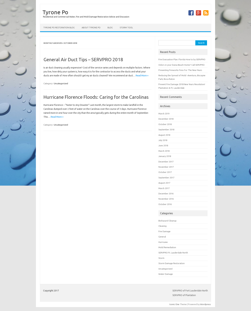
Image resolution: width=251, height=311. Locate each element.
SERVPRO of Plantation (184, 295)
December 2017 (165, 161)
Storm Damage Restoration (171, 263)
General (162, 236)
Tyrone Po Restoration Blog (59, 27)
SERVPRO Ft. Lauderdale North (173, 252)
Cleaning (162, 226)
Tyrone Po (55, 12)
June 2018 (163, 145)
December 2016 (165, 193)
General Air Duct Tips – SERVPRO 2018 (83, 59)
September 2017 (166, 177)
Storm (161, 258)
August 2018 (164, 135)
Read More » (142, 75)
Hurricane (163, 242)
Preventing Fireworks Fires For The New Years (180, 70)
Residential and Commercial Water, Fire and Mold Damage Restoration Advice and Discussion (86, 17)
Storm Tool (126, 27)
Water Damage (165, 274)
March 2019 (163, 113)
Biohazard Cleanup (167, 221)
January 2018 (164, 156)
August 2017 (164, 183)
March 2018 (163, 151)
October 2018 (165, 124)
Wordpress (205, 304)
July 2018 (162, 140)
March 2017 (163, 188)
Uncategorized (61, 83)
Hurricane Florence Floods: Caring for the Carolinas (96, 97)
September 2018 (166, 129)
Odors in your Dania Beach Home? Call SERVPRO (181, 65)
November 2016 (166, 199)
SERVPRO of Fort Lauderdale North (190, 290)
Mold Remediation (167, 247)
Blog (110, 27)
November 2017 (166, 167)
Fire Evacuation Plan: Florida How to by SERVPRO (181, 59)
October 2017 (165, 172)
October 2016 (165, 204)
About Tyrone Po (91, 27)
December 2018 (165, 119)
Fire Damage (164, 231)
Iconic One (174, 304)
